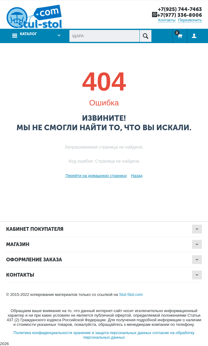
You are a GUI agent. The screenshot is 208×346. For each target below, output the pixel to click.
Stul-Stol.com (131, 294)
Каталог (28, 34)
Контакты (166, 20)
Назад (136, 175)
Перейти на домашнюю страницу (96, 175)
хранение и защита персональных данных (112, 332)
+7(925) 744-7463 (180, 9)
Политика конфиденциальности (42, 332)
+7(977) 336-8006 (179, 15)
